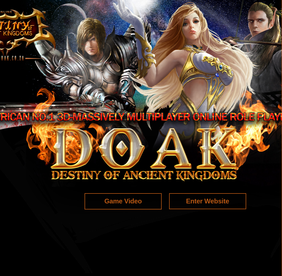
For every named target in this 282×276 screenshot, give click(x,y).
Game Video (123, 201)
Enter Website (207, 201)
